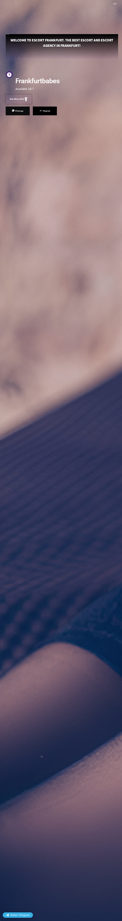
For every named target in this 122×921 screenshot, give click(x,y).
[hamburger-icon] (115, 4)
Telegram (45, 111)
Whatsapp (17, 110)
